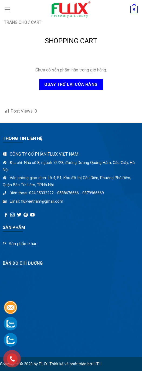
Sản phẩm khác (23, 243)
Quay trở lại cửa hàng (71, 84)
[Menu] (7, 9)
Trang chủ (15, 22)
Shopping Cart (71, 41)
